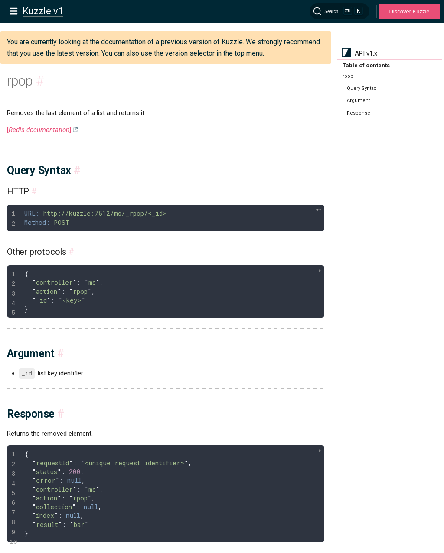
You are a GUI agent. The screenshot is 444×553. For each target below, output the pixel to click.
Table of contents (366, 65)
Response (358, 113)
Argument (358, 100)
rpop (348, 76)
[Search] (339, 11)
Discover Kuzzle (409, 11)
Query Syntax (361, 88)
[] (39, 130)
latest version (77, 53)
